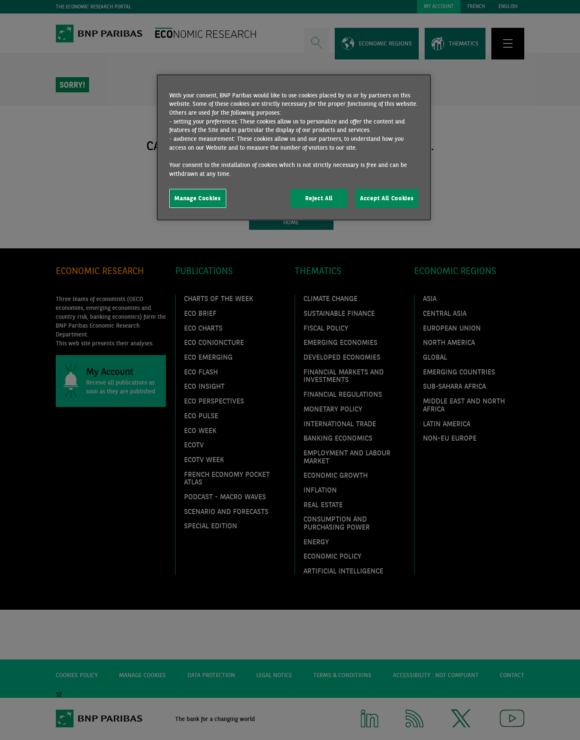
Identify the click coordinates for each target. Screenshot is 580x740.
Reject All (319, 198)
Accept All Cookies (386, 198)
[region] (294, 147)
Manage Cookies (197, 198)
